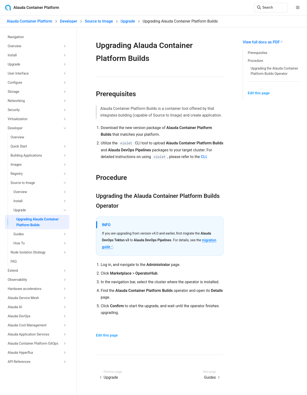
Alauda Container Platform (29, 21)
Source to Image (99, 21)
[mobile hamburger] (297, 7)
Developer (68, 21)
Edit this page (107, 335)
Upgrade (128, 21)
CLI (204, 156)
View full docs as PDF (261, 42)
